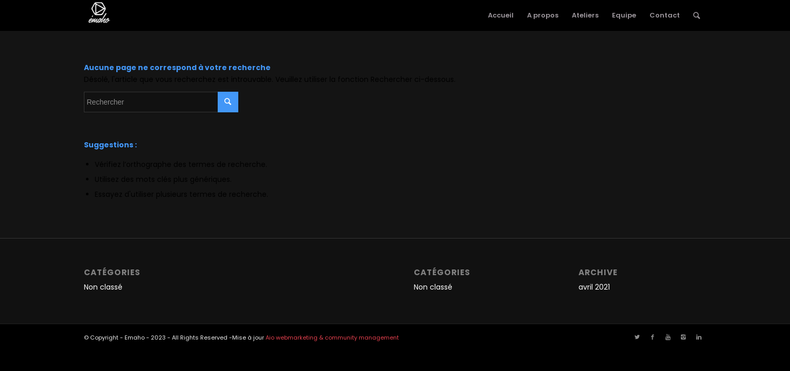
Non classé (103, 287)
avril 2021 (594, 287)
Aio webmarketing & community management (332, 337)
